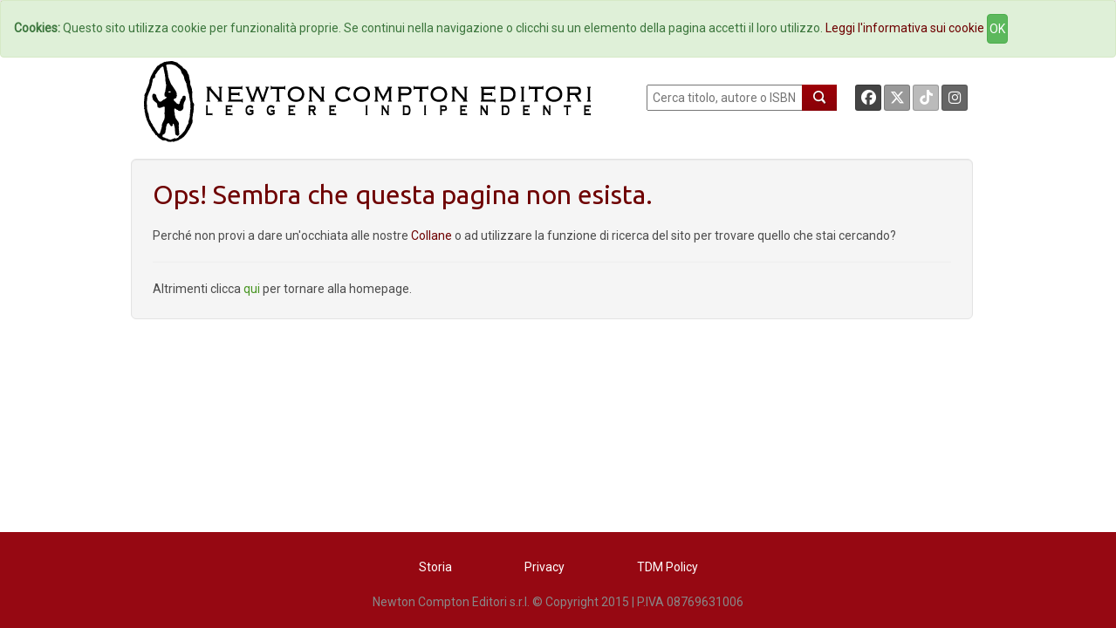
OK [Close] (997, 29)
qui (251, 289)
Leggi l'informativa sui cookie (904, 28)
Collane (433, 235)
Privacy (544, 567)
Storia (435, 567)
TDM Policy (667, 567)
